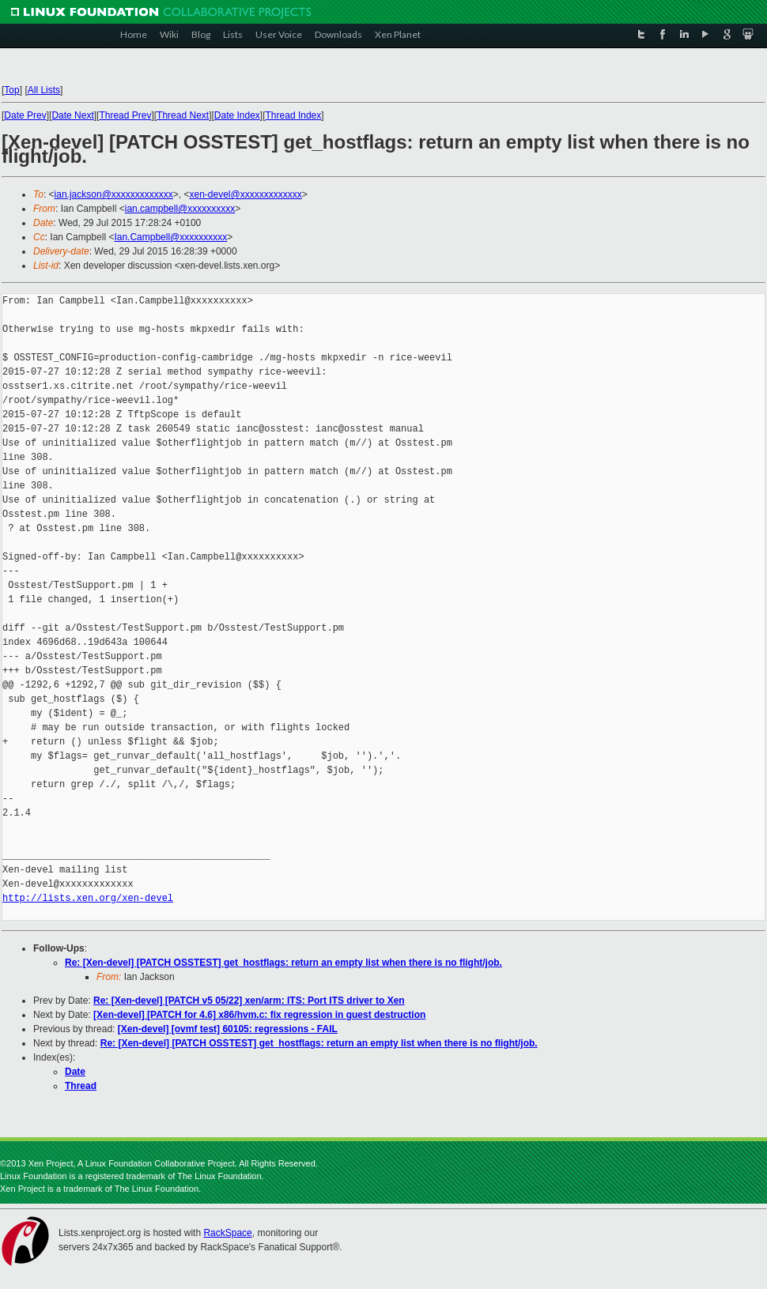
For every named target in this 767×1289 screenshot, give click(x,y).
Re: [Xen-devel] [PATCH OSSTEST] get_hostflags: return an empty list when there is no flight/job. (283, 962)
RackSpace (227, 1232)
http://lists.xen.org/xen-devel (87, 898)
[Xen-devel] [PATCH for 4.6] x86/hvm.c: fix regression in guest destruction (259, 1014)
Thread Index (294, 115)
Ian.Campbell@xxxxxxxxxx (170, 237)
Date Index (237, 115)
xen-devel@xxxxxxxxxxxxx (246, 194)
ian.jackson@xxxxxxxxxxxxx (114, 194)
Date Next (72, 115)
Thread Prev (125, 115)
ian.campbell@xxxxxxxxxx (180, 208)
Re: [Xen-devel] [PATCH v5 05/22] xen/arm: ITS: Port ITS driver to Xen (249, 1000)
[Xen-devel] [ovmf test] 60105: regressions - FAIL (228, 1029)
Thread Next (183, 115)
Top (11, 90)
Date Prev (25, 115)
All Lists (44, 90)
